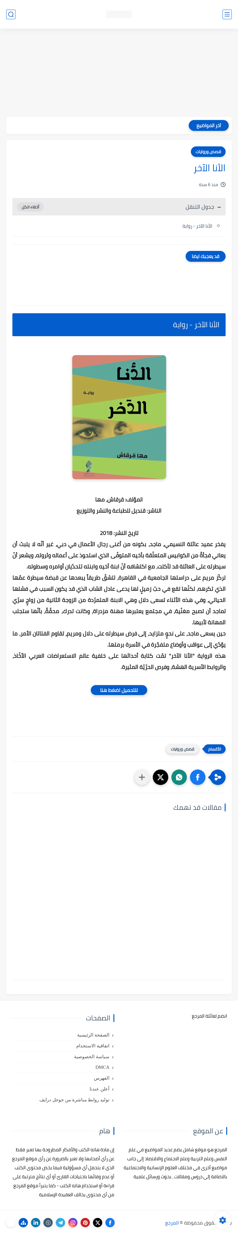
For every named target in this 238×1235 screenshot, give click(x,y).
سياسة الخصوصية (91, 1056)
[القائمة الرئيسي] (227, 14)
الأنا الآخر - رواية (197, 225)
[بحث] (10, 14)
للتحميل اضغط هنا (119, 690)
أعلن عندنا (99, 1088)
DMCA (102, 1067)
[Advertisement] (119, 73)
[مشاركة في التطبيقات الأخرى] (142, 777)
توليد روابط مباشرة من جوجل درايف (74, 1099)
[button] (197, 777)
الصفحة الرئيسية (93, 1034)
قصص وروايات (208, 152)
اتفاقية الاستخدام (92, 1045)
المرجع (172, 1222)
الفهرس (101, 1078)
